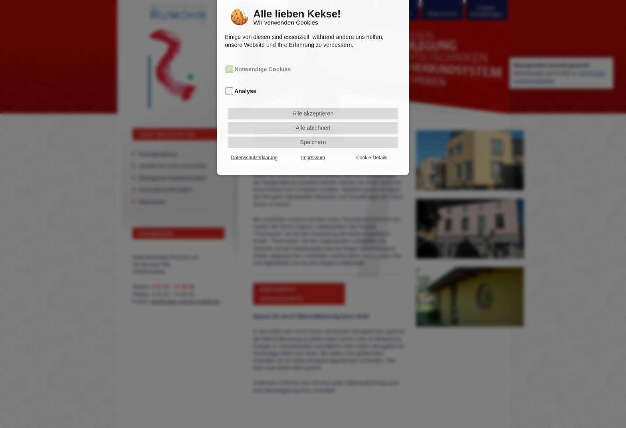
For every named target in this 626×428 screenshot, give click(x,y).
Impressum (313, 149)
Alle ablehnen (312, 119)
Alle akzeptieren (313, 105)
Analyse (245, 83)
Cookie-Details (371, 149)
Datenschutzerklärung (254, 149)
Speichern (313, 134)
